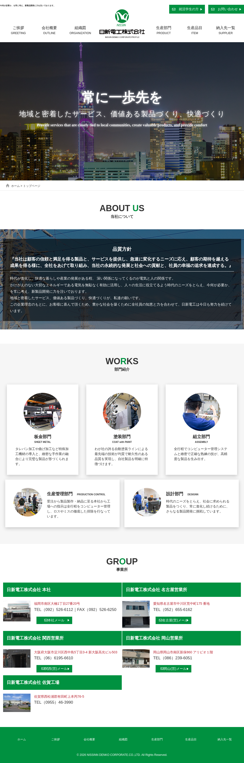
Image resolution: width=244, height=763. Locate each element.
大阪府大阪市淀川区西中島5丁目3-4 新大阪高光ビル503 (75, 652)
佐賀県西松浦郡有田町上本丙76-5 (59, 696)
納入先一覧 (225, 30)
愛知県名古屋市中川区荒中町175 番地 (181, 603)
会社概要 (49, 30)
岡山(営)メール (173, 669)
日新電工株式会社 (122, 24)
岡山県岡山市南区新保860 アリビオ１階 (183, 652)
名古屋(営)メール (173, 620)
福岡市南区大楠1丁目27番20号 (57, 603)
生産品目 (194, 30)
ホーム (15, 186)
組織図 (80, 30)
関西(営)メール (54, 669)
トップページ (31, 186)
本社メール (54, 620)
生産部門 (163, 30)
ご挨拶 (18, 30)
